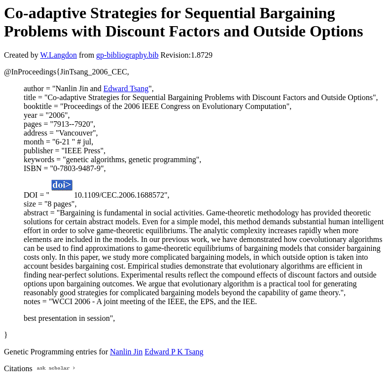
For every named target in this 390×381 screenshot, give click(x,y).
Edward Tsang (126, 88)
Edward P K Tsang (173, 351)
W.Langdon (58, 55)
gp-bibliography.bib (127, 55)
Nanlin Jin (126, 351)
